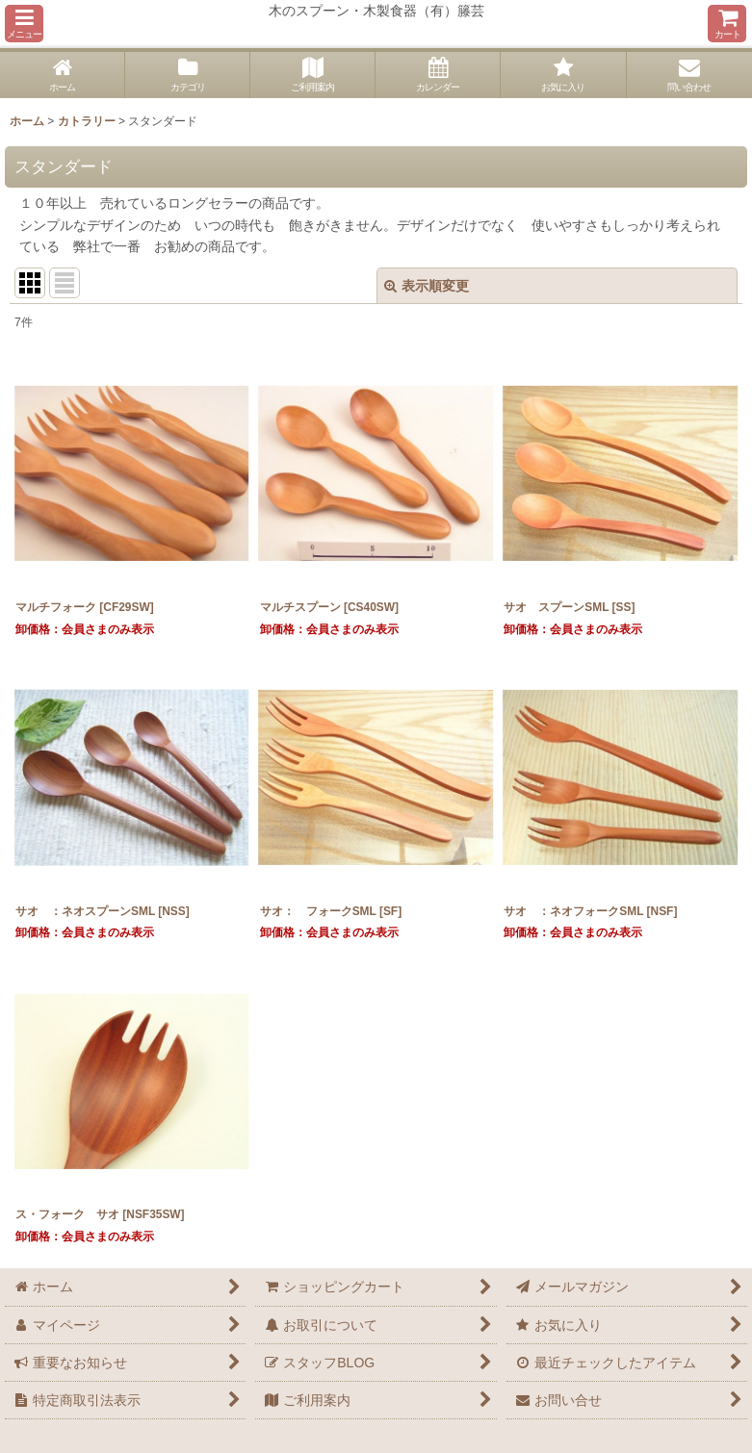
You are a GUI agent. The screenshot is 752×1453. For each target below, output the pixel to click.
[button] (24, 23)
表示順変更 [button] (426, 285)
